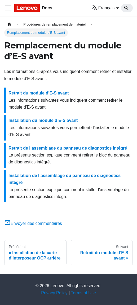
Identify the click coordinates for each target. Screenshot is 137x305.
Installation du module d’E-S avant (43, 120)
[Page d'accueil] (9, 24)
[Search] (127, 8)
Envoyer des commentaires (33, 223)
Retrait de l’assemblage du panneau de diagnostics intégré (67, 148)
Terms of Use (83, 293)
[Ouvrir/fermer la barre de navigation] (8, 8)
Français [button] (103, 8)
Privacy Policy (54, 293)
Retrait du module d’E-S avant (38, 93)
